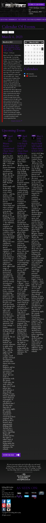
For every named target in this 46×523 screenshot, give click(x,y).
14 (31, 56)
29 (34, 62)
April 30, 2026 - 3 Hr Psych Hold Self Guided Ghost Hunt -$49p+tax (22, 145)
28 (31, 62)
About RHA (4, 19)
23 (37, 59)
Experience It (12, 19)
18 (42, 56)
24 (40, 59)
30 (37, 62)
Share (4, 32)
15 (34, 56)
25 (42, 59)
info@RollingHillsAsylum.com (9, 497)
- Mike (24, 474)
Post (11, 32)
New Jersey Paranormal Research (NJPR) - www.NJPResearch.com (23, 478)
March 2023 (34, 42)
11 (42, 52)
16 (37, 56)
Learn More (16, 121)
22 (34, 59)
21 (31, 59)
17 (40, 56)
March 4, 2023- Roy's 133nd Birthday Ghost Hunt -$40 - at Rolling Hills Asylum (11, 48)
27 (28, 62)
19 (25, 59)
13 (28, 56)
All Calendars (30, 74)
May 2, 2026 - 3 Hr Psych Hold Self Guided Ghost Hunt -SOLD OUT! (38, 143)
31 (40, 62)
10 (40, 52)
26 (25, 62)
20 (28, 59)
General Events (31, 76)
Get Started (22, 19)
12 (25, 56)
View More (8, 455)
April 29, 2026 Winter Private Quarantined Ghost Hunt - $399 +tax (9, 145)
